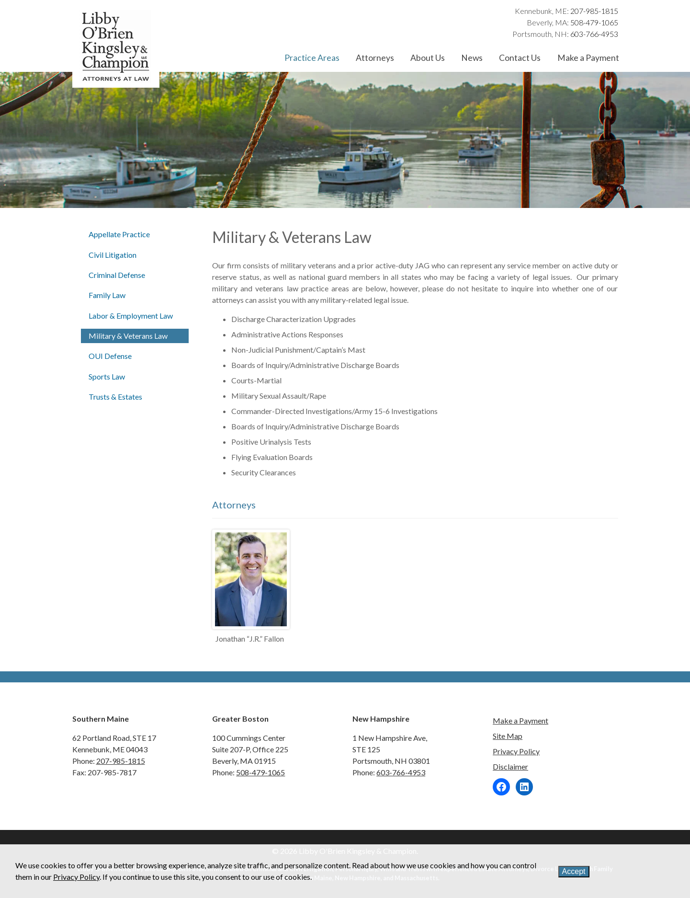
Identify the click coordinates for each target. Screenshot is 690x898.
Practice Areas (311, 58)
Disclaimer (510, 766)
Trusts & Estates (115, 396)
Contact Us (520, 58)
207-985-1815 (594, 10)
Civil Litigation (112, 254)
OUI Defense (110, 355)
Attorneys (375, 58)
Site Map (507, 735)
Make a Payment (588, 58)
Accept (574, 871)
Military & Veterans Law (128, 335)
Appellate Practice (119, 234)
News (472, 58)
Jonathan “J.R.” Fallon (249, 638)
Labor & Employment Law (131, 315)
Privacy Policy (516, 751)
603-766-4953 (594, 33)
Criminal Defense (117, 274)
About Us (427, 58)
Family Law (107, 294)
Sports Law (107, 376)
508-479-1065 (594, 22)
